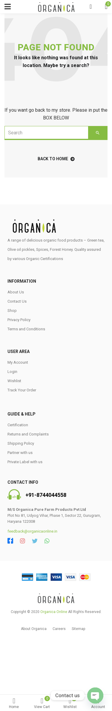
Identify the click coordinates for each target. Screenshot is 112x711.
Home (14, 703)
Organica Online (53, 612)
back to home (56, 158)
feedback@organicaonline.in (32, 531)
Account (98, 703)
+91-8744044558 (45, 495)
